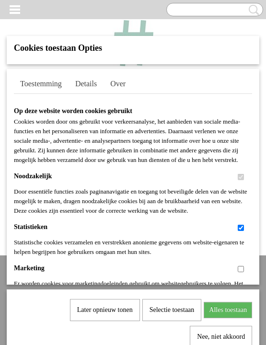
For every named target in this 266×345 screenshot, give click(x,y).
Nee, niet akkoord (221, 238)
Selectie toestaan (172, 211)
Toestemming (41, 84)
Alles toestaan (228, 211)
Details (86, 84)
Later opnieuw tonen (105, 211)
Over (118, 84)
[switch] (241, 177)
